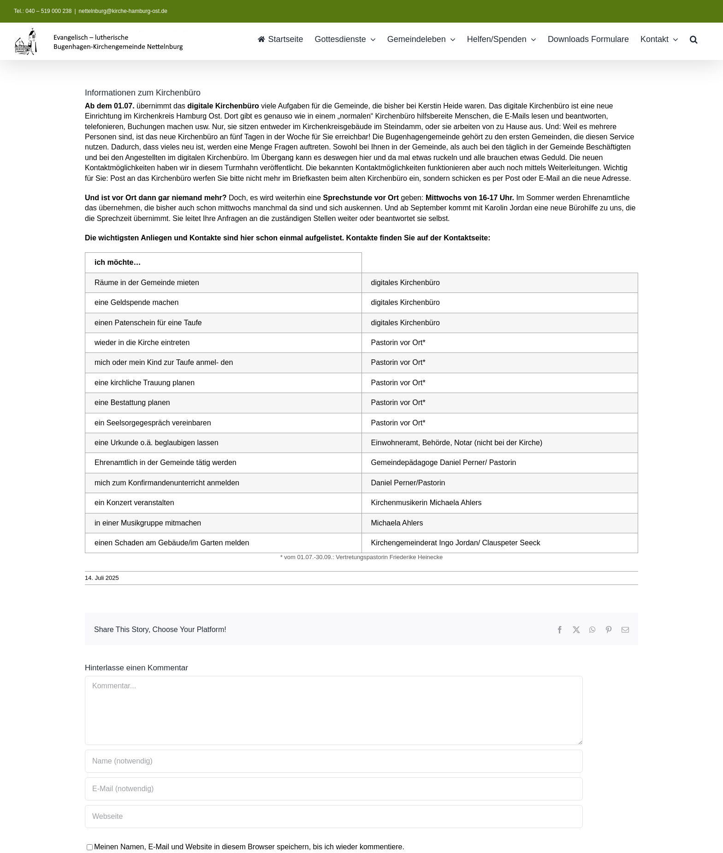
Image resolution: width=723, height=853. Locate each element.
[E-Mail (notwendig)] (334, 788)
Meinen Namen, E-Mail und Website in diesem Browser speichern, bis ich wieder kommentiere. (249, 847)
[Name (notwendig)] (334, 761)
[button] (694, 38)
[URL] (334, 816)
